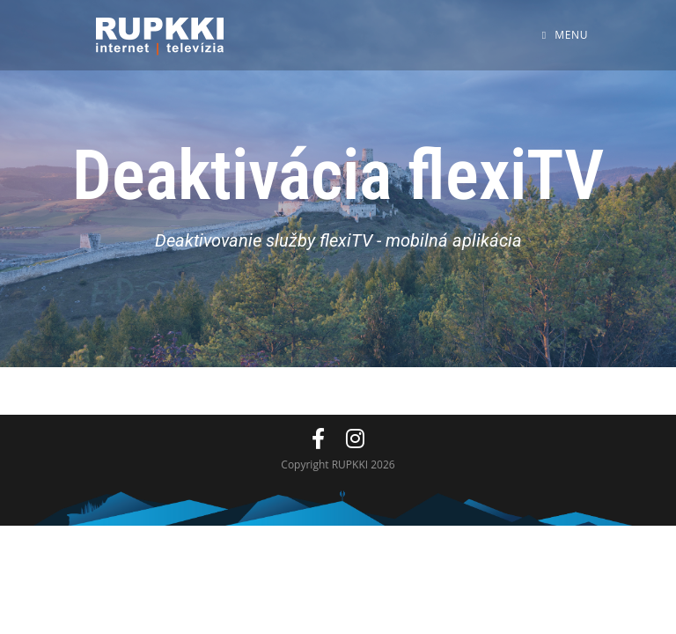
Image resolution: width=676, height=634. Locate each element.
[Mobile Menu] (565, 34)
